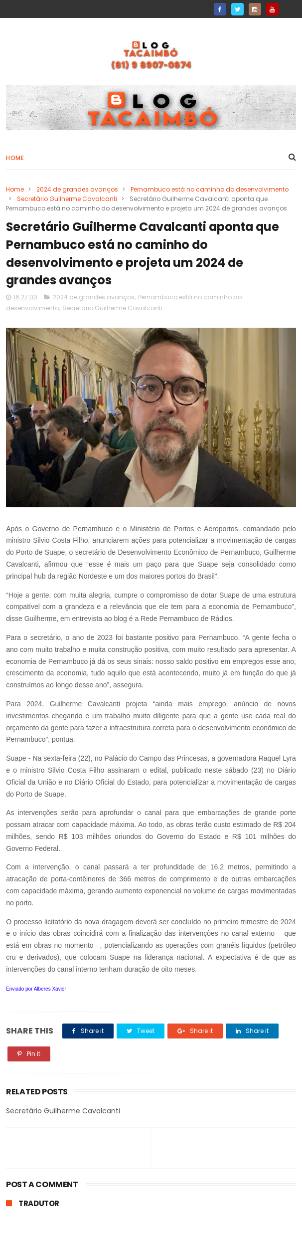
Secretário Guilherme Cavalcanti (67, 199)
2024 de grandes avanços (77, 189)
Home (15, 158)
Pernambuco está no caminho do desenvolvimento (210, 189)
